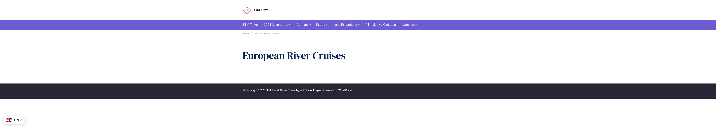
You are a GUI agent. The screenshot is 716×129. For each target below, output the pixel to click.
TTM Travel (261, 10)
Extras (320, 25)
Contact (302, 25)
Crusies (408, 25)
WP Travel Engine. (311, 90)
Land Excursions (345, 25)
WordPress (345, 90)
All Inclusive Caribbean (382, 25)
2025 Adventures (276, 25)
